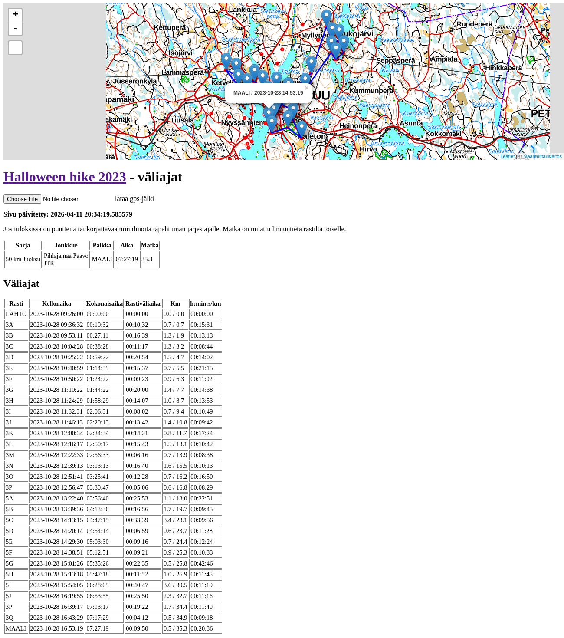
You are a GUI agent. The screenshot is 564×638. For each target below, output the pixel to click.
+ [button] (15, 15)
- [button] (15, 28)
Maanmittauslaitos (542, 156)
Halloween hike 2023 (64, 176)
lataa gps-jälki (78, 198)
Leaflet (507, 156)
